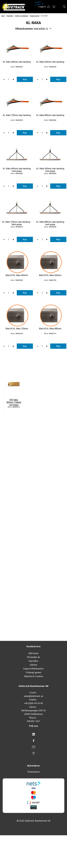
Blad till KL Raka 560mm (50, 275)
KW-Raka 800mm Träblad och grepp (13, 402)
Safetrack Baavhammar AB (33, 686)
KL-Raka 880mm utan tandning (50, 115)
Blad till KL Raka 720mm (17, 328)
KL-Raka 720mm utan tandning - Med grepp (16, 223)
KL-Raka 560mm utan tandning (50, 62)
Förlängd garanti (33, 672)
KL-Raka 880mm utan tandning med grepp (50, 223)
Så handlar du (33, 657)
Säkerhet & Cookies (33, 676)
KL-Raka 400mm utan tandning (17, 62)
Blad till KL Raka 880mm (50, 328)
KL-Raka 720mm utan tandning (17, 115)
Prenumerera (33, 772)
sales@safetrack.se (33, 696)
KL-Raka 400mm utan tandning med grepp (17, 169)
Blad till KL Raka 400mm (17, 275)
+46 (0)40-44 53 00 (33, 703)
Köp (25, 79)
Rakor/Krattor (35, 16)
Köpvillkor (33, 661)
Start (3, 16)
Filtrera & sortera (33, 28)
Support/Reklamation (33, 668)
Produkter (9, 16)
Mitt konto (33, 653)
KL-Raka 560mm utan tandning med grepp (50, 169)
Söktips (33, 665)
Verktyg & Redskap (21, 16)
